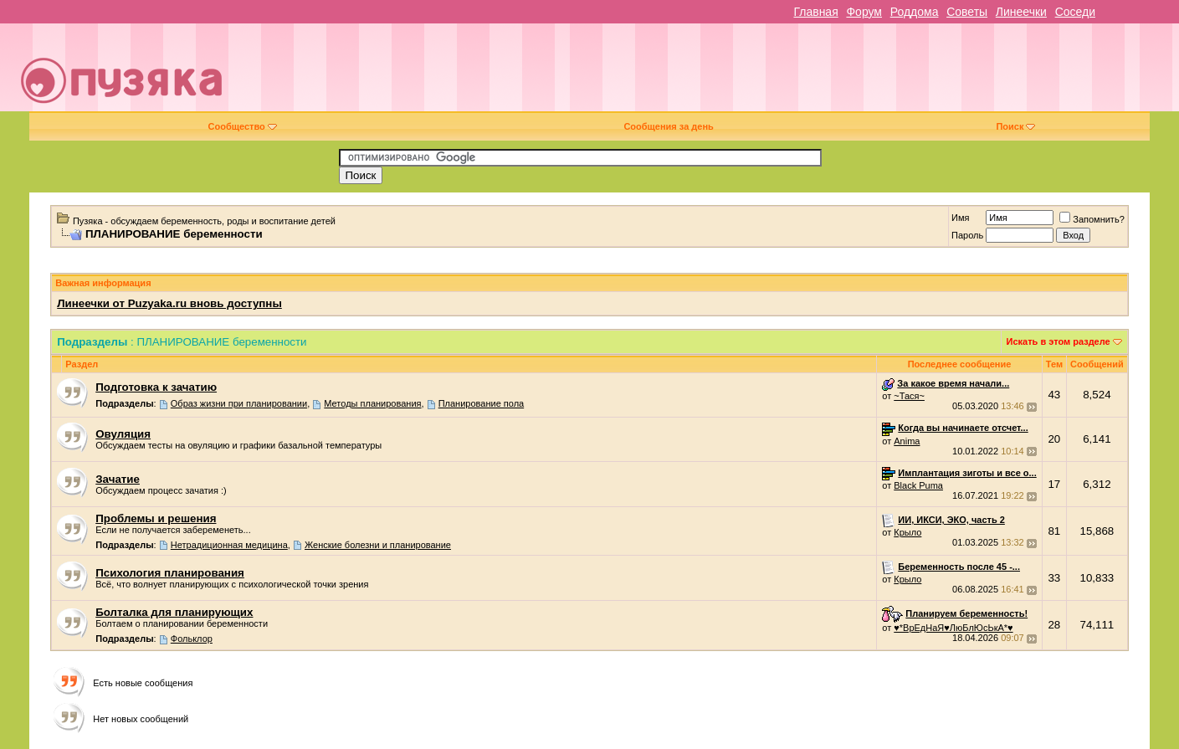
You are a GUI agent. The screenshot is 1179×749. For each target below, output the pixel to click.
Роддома (914, 11)
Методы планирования (372, 403)
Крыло (907, 532)
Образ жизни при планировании (239, 403)
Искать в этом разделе (1058, 341)
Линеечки (1021, 11)
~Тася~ (909, 396)
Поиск (1015, 126)
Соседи (1075, 11)
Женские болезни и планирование (378, 545)
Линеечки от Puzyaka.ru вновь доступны (169, 303)
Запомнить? (1092, 219)
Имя (960, 218)
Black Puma (918, 485)
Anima (907, 441)
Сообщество (242, 126)
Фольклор (192, 639)
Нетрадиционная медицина (229, 545)
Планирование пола (481, 403)
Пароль (967, 235)
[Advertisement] (707, 73)
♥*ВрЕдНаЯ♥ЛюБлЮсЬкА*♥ (953, 628)
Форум (864, 11)
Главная (815, 11)
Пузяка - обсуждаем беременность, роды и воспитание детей (204, 221)
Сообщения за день (668, 126)
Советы (966, 11)
